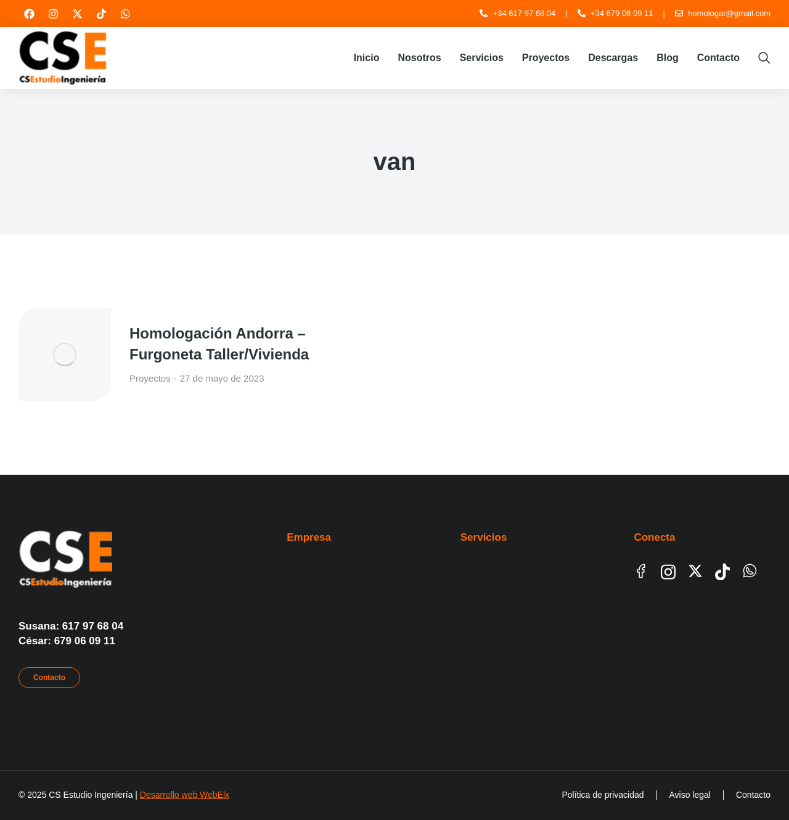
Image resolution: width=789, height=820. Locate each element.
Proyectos (150, 378)
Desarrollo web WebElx (184, 795)
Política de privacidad (603, 795)
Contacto (49, 677)
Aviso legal (690, 795)
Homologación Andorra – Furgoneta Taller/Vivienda (219, 344)
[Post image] (64, 354)
